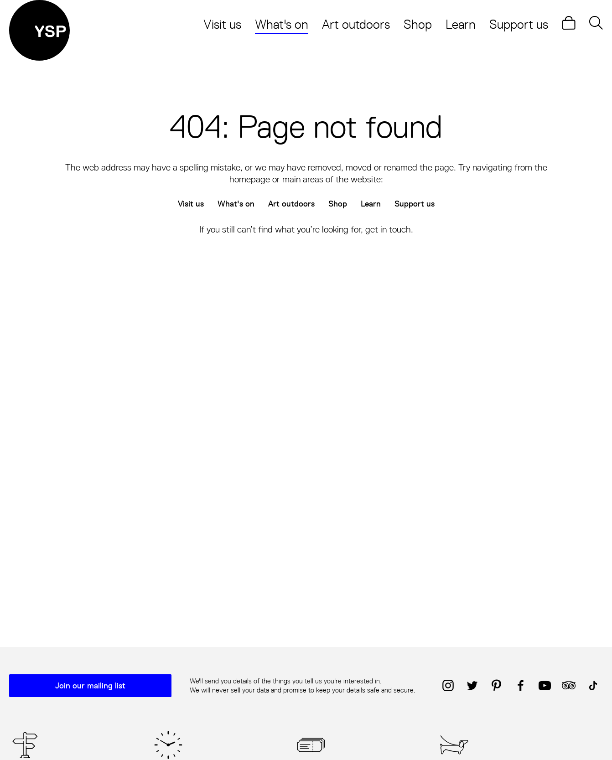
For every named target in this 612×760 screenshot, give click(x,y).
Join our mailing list (90, 686)
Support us (518, 24)
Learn (461, 24)
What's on (281, 24)
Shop (418, 24)
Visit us (222, 24)
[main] (306, 334)
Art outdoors (356, 24)
